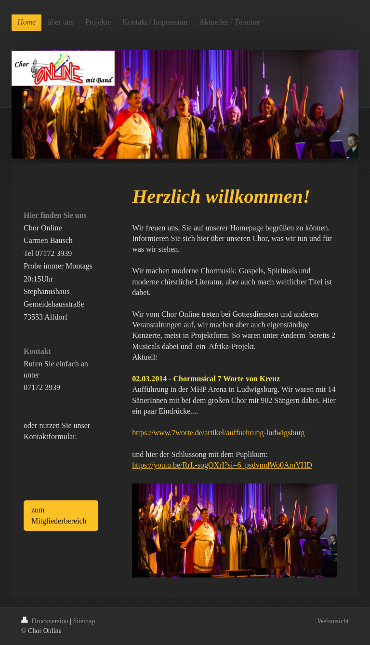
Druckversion (45, 621)
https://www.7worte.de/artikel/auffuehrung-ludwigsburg (218, 433)
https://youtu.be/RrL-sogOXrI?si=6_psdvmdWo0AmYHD (222, 465)
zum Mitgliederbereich (59, 515)
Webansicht (333, 621)
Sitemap (84, 621)
